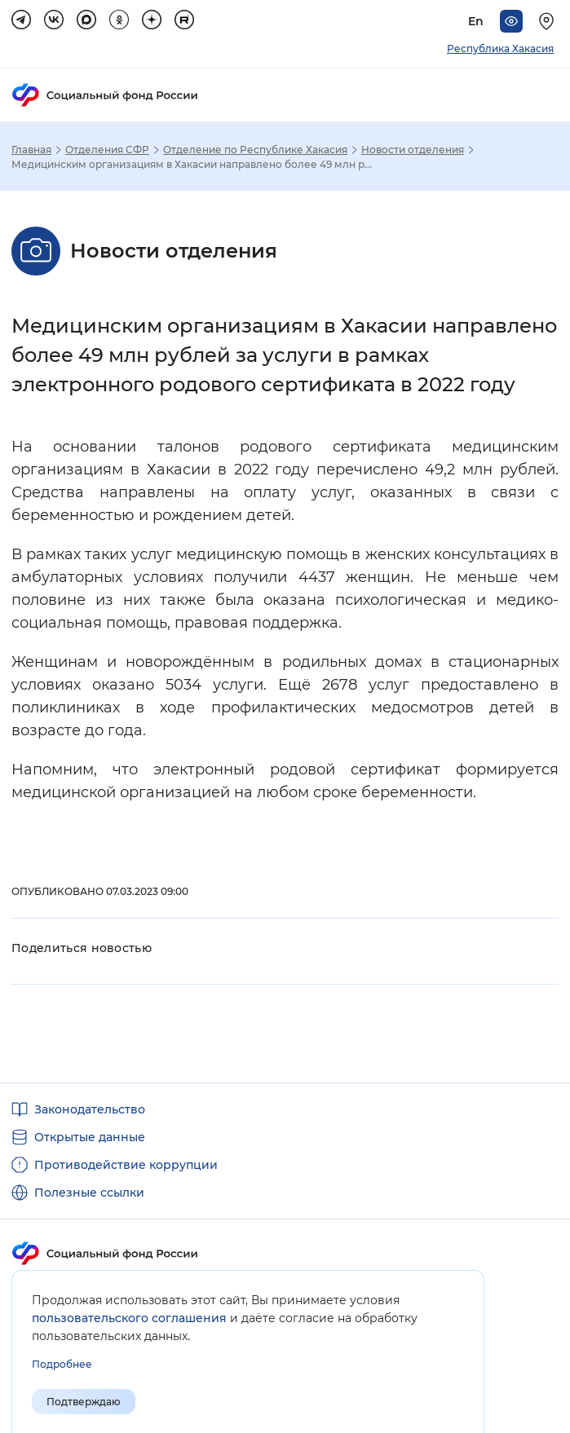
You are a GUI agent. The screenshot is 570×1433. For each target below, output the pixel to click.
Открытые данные (89, 1137)
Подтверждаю (83, 1402)
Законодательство (89, 1109)
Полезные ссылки (89, 1192)
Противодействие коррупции (126, 1165)
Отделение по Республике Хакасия (255, 150)
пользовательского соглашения (129, 1318)
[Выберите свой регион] (549, 21)
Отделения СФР (107, 150)
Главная (31, 150)
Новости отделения (412, 150)
